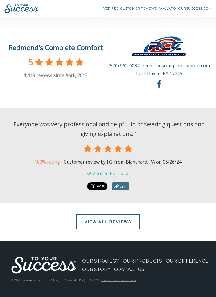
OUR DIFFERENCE (187, 261)
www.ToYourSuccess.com (118, 280)
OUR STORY (96, 269)
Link (120, 186)
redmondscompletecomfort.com (176, 66)
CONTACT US (129, 269)
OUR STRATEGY (100, 261)
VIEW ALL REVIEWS (108, 222)
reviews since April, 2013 (55, 75)
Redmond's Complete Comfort (55, 47)
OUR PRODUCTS (142, 261)
